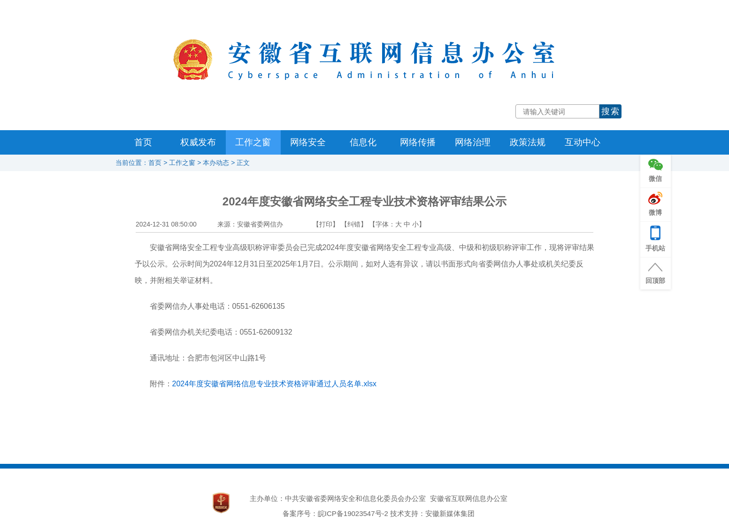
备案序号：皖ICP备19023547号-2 (335, 513)
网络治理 (473, 142)
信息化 (363, 142)
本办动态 (216, 162)
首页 (143, 142)
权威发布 (198, 142)
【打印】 (326, 224)
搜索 (610, 111)
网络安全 (308, 142)
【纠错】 (354, 224)
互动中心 (582, 142)
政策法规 (527, 142)
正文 (243, 162)
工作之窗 (253, 142)
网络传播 (418, 142)
